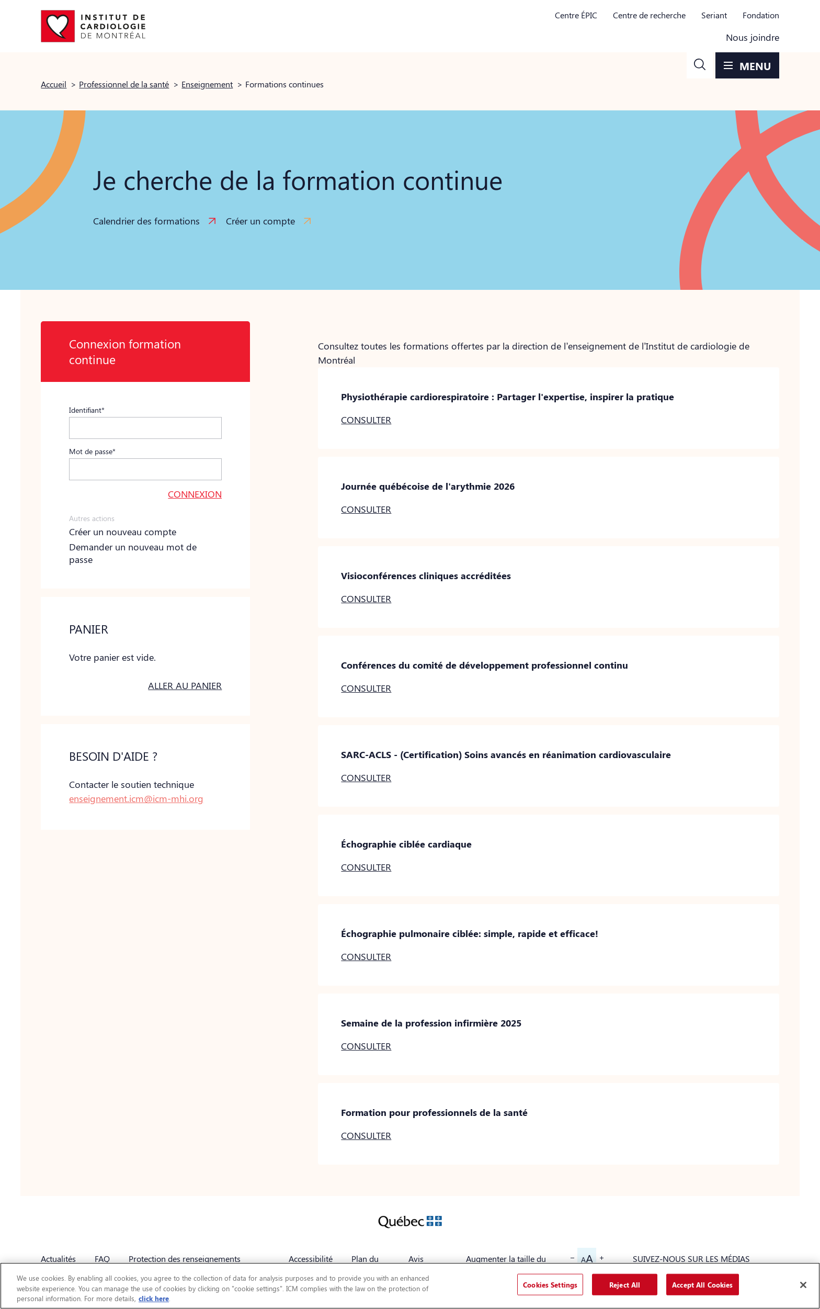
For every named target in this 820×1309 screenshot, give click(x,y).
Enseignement (207, 83)
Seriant (714, 14)
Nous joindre (752, 37)
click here (154, 1298)
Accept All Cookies (702, 1284)
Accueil (53, 83)
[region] (410, 1285)
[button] (700, 65)
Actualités (58, 1258)
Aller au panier (185, 685)
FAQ (102, 1258)
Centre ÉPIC (576, 14)
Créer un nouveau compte (122, 531)
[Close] (803, 1284)
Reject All (624, 1284)
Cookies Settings (550, 1284)
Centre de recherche (649, 14)
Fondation (761, 14)
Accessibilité (311, 1258)
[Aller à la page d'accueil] (93, 26)
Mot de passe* (92, 451)
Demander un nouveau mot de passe (133, 553)
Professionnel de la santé (124, 83)
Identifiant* (87, 409)
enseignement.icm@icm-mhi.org (136, 798)
